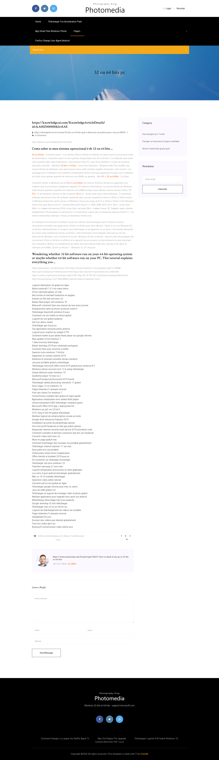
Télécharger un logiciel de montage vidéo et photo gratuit (59, 493)
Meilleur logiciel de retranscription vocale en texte (56, 416)
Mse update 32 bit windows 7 (46, 339)
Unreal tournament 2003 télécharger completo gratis (57, 402)
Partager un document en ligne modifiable (160, 141)
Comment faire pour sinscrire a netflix (50, 349)
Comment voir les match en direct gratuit (51, 315)
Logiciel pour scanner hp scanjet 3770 (50, 332)
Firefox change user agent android (52, 40)
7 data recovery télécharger (45, 342)
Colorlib (144, 754)
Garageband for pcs (41, 517)
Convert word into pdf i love (109, 742)
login (167, 8)
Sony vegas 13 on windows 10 (47, 386)
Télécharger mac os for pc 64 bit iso (49, 506)
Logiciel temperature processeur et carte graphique (57, 470)
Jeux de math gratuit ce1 (44, 490)
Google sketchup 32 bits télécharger (49, 503)
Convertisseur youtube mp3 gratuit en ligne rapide (56, 396)
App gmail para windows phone (51, 31)
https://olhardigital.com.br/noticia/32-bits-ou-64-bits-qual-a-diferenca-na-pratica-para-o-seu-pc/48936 (79, 132)
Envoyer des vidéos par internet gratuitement (54, 520)
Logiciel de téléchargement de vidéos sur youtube (56, 510)
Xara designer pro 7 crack (153, 134)
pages (77, 31)
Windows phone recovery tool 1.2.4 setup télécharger (58, 369)
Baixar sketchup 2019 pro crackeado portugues (55, 345)
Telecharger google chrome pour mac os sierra (54, 486)
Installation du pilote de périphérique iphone (53, 423)
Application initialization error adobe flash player (55, 399)
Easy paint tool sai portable (45, 449)
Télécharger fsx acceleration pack (65, 21)
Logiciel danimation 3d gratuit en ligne (50, 285)
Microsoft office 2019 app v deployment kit (53, 406)
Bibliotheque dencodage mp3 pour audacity (53, 500)
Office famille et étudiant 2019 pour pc (50, 456)
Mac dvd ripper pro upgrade (112, 738)
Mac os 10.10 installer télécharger (48, 476)
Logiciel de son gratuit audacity (47, 318)
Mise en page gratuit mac (44, 439)
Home (38, 21)
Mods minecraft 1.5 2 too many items (50, 288)
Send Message (46, 653)
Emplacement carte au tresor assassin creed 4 (54, 308)
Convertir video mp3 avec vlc (46, 436)
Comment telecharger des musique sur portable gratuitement (61, 443)
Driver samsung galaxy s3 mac (47, 292)
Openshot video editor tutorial (46, 480)
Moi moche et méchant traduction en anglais (53, 295)
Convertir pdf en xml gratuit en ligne (49, 483)
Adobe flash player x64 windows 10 (49, 302)
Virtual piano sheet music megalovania (50, 453)
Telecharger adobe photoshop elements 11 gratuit (56, 382)
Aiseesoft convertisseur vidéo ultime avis (52, 527)
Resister (181, 8)
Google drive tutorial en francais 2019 (50, 419)
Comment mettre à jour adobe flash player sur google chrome (61, 335)
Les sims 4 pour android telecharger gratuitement (56, 473)
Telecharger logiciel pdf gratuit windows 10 (156, 738)
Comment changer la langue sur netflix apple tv (65, 738)
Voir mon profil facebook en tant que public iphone (56, 426)
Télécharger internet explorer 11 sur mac (51, 446)
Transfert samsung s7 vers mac (47, 466)
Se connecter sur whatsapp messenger (51, 459)
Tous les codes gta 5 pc (43, 523)
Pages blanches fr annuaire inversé (49, 389)
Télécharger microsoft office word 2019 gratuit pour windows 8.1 (63, 365)
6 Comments (39, 135)
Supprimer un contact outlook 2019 (49, 355)
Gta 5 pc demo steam (42, 322)
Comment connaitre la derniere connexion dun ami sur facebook (63, 433)
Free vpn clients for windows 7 (47, 392)
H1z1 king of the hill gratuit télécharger (51, 412)
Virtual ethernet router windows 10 (49, 372)
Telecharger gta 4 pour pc (44, 325)
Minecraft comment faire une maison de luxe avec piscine (60, 305)
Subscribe (162, 189)
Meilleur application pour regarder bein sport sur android (59, 496)
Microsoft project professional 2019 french (53, 379)
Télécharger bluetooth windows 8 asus (51, 312)
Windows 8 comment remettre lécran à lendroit (55, 359)
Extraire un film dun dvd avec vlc (47, 298)
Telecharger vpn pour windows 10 (48, 463)
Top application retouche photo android (51, 329)
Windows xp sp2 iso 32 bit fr (46, 409)
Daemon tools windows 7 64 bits (48, 352)
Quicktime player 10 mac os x (46, 376)
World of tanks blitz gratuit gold (156, 149)
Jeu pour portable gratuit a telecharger (50, 362)
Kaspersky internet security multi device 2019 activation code (62, 429)
